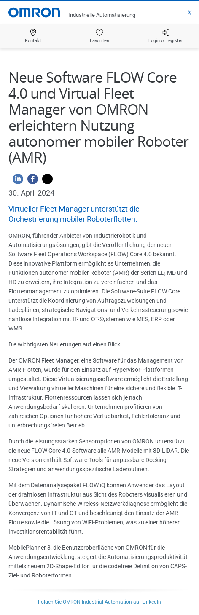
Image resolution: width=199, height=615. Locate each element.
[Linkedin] (15, 181)
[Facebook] (30, 181)
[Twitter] (45, 181)
